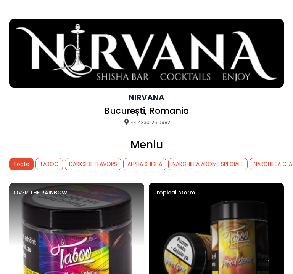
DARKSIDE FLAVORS (93, 164)
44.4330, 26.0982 (147, 122)
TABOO (49, 164)
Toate (21, 164)
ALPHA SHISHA (144, 164)
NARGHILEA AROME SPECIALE (207, 164)
